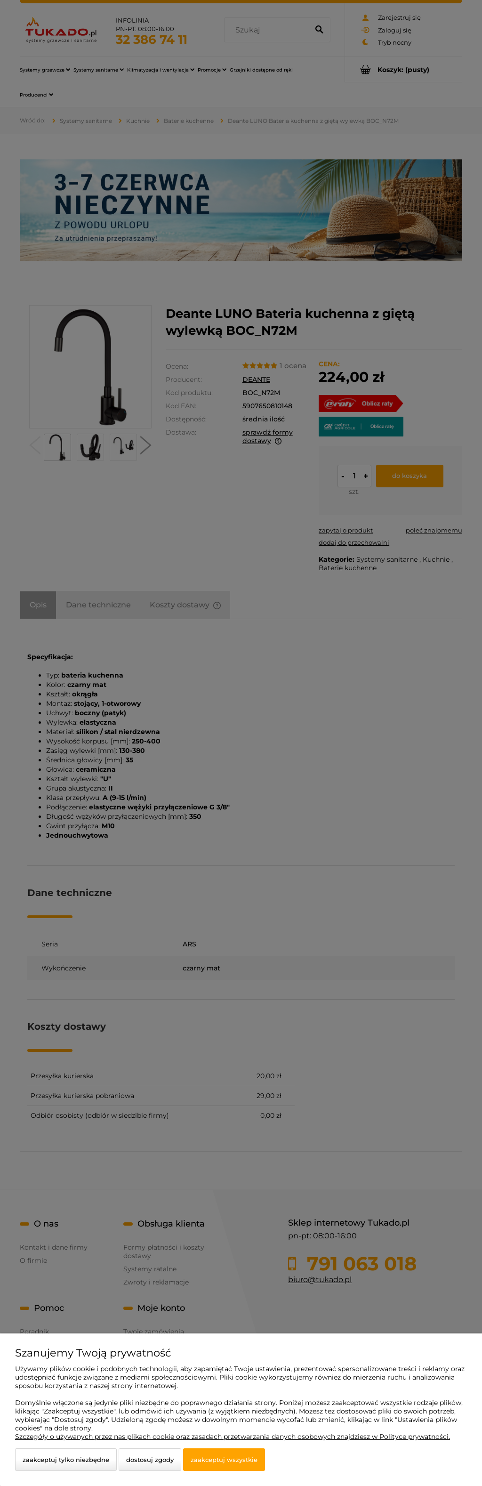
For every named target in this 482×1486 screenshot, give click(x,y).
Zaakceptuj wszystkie (224, 1459)
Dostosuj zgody (150, 1459)
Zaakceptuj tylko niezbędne (66, 1459)
